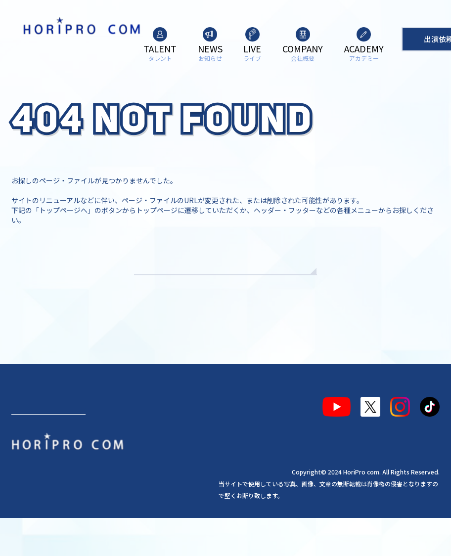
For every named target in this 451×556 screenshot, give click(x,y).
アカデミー (191, 442)
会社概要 (146, 442)
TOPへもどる (225, 292)
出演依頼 (48, 484)
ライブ (109, 442)
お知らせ (72, 442)
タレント (31, 442)
